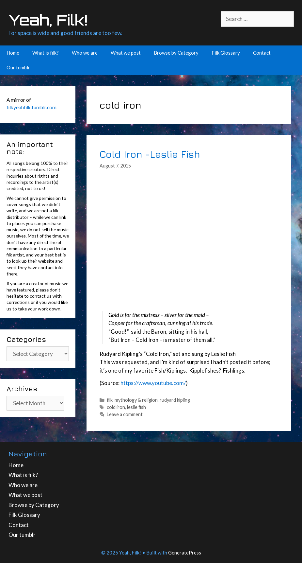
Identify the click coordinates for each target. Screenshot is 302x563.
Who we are (85, 53)
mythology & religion (136, 400)
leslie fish (136, 407)
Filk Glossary (226, 53)
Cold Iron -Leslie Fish (150, 154)
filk (110, 400)
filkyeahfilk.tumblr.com (31, 107)
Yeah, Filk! (47, 20)
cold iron (116, 407)
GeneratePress (184, 552)
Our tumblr (18, 67)
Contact (262, 53)
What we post (126, 53)
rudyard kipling (175, 400)
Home (13, 53)
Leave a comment (125, 414)
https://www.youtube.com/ (153, 382)
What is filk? (45, 53)
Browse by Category (176, 53)
